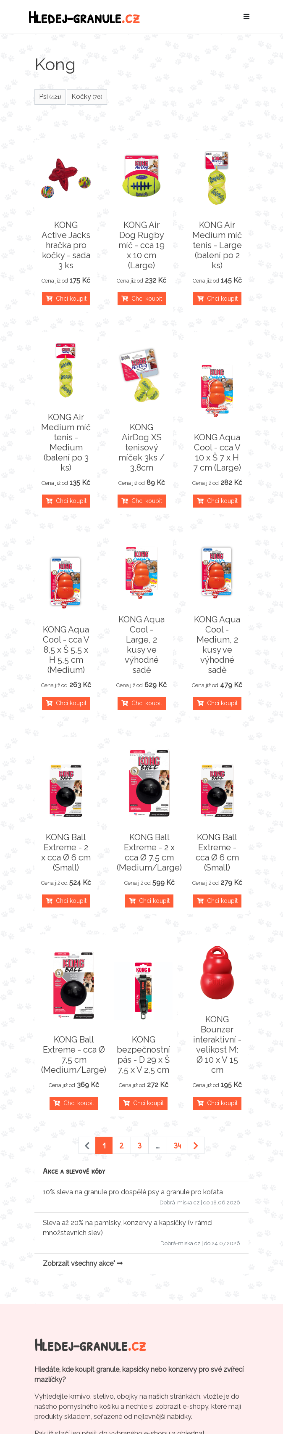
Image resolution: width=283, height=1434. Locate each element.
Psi (50, 97)
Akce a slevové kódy (74, 1170)
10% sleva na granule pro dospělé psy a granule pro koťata (133, 1192)
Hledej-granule (84, 16)
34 (177, 1145)
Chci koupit (66, 298)
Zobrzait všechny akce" (83, 1263)
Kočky (86, 97)
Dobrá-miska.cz (179, 1202)
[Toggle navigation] (246, 17)
